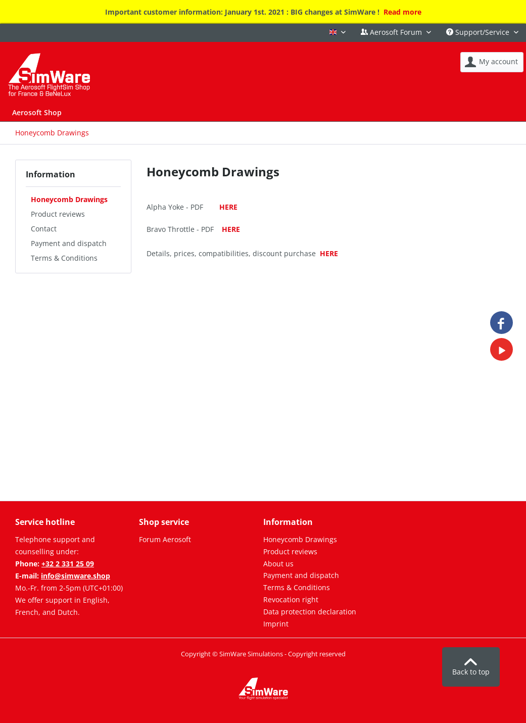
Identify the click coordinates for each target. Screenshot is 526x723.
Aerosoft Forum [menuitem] (392, 32)
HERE (228, 207)
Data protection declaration (309, 611)
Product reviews (58, 214)
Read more (402, 12)
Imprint (276, 624)
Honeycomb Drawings (69, 199)
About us (278, 563)
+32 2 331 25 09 (67, 563)
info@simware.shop (75, 576)
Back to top (471, 667)
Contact (44, 228)
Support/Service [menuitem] (478, 32)
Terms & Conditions (64, 258)
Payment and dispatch (69, 243)
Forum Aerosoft (165, 539)
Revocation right (290, 599)
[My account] (491, 62)
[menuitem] (491, 62)
